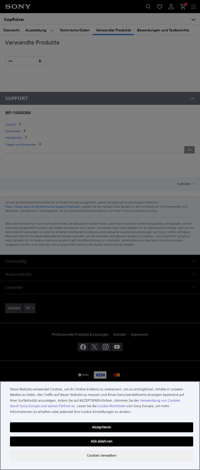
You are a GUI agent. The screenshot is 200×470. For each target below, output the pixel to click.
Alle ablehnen (101, 441)
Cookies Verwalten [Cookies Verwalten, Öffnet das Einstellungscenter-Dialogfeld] (101, 455)
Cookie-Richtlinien (112, 406)
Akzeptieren (101, 427)
